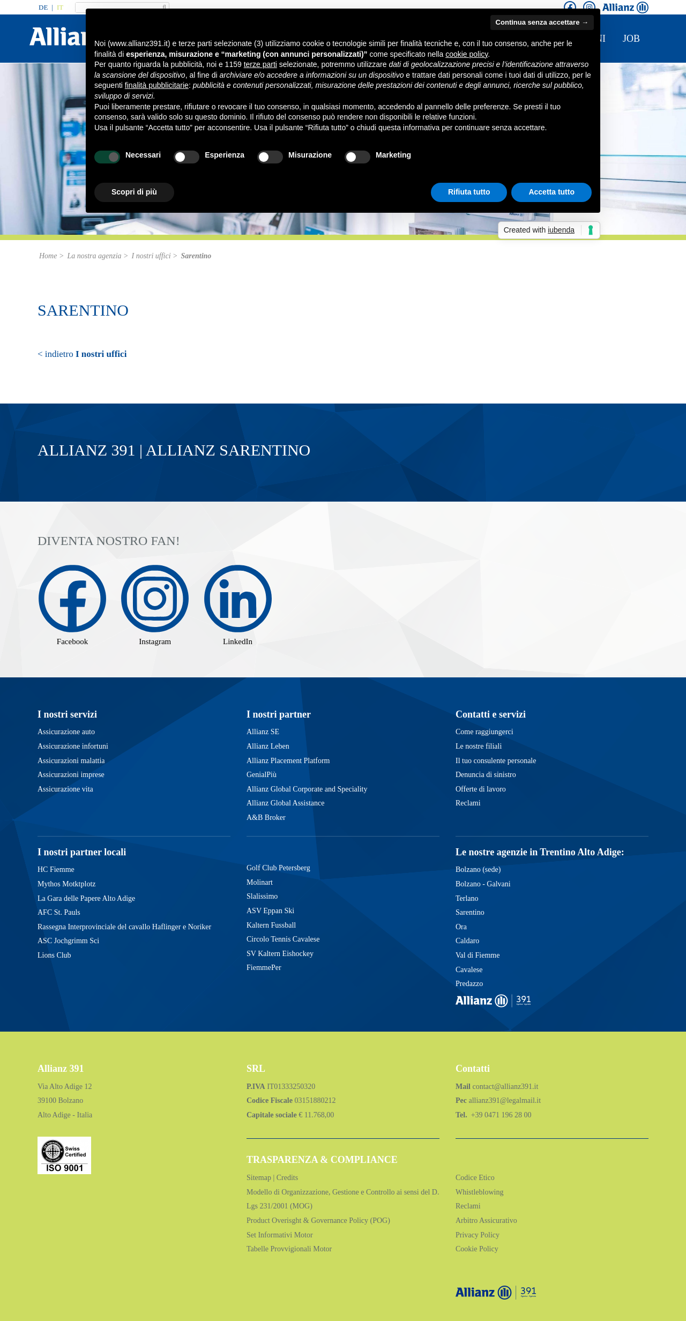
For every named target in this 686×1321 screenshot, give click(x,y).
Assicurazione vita (65, 789)
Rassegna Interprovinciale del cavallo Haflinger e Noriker (124, 927)
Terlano (467, 898)
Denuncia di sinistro (486, 775)
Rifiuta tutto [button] (469, 192)
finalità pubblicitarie (157, 85)
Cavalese (469, 970)
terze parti (260, 64)
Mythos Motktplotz (67, 884)
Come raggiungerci (484, 732)
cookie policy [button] (466, 54)
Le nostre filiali (479, 746)
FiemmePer (264, 968)
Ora (461, 927)
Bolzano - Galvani (483, 884)
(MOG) (300, 1206)
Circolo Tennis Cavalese (283, 939)
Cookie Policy (477, 1249)
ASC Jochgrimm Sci (68, 941)
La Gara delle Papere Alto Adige (86, 898)
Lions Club (54, 955)
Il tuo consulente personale (496, 761)
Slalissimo (262, 896)
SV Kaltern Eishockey (280, 954)
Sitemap (260, 1178)
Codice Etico (475, 1178)
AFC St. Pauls (59, 912)
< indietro (82, 354)
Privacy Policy (477, 1235)
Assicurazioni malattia (71, 761)
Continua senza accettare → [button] (542, 22)
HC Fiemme (56, 869)
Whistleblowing (479, 1192)
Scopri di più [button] (134, 192)
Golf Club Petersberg (278, 868)
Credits (287, 1178)
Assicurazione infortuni (73, 746)
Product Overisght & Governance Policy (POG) (318, 1220)
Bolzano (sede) (478, 869)
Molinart (260, 882)
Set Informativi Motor (280, 1235)
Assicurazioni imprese (71, 775)
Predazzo (469, 984)
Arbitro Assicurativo (486, 1220)
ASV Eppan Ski (270, 911)
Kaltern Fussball (271, 925)
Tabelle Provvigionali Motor (289, 1249)
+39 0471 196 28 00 (500, 1115)
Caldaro (467, 941)
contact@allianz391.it (506, 1087)
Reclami (468, 803)
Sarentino (470, 912)
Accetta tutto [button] (551, 192)
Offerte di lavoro (481, 789)
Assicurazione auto (66, 732)
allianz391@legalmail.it (504, 1100)
